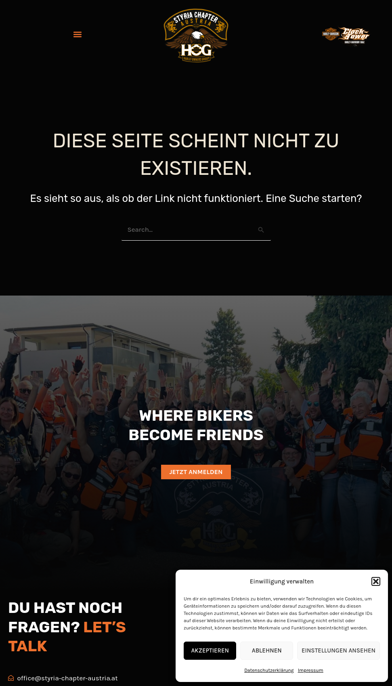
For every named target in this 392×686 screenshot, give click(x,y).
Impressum (310, 670)
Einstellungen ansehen (338, 650)
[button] (376, 581)
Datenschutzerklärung (269, 670)
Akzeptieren (210, 650)
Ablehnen (267, 650)
